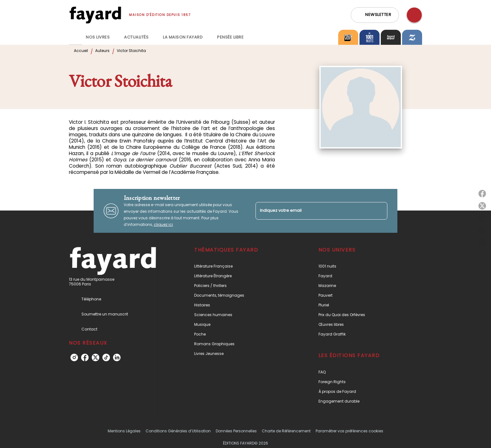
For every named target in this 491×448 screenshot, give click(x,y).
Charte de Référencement (286, 431)
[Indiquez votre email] (314, 210)
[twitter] (95, 357)
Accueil (81, 50)
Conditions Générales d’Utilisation (178, 431)
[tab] (75, 37)
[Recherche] (414, 15)
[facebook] (85, 357)
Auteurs (102, 50)
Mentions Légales (124, 431)
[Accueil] (95, 15)
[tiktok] (106, 357)
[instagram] (74, 357)
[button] (375, 15)
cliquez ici (163, 224)
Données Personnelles (236, 431)
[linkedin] (116, 357)
